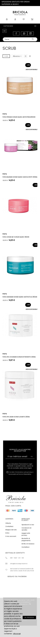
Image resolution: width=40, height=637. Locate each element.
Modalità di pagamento (26, 539)
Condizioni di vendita (26, 529)
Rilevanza (16, 56)
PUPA (5, 114)
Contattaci (9, 526)
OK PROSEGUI (29, 617)
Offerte (8, 523)
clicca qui (17, 633)
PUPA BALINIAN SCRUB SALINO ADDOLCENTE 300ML (20, 177)
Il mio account (11, 536)
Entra (7, 533)
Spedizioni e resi (28, 525)
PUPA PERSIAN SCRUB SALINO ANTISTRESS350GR (19, 117)
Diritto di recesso (28, 544)
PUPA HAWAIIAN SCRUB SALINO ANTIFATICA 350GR (20, 297)
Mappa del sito (11, 530)
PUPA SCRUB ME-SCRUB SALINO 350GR (16, 237)
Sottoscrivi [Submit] (31, 456)
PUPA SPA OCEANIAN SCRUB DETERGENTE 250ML (19, 357)
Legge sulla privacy (26, 534)
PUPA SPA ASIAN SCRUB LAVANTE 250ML (16, 417)
